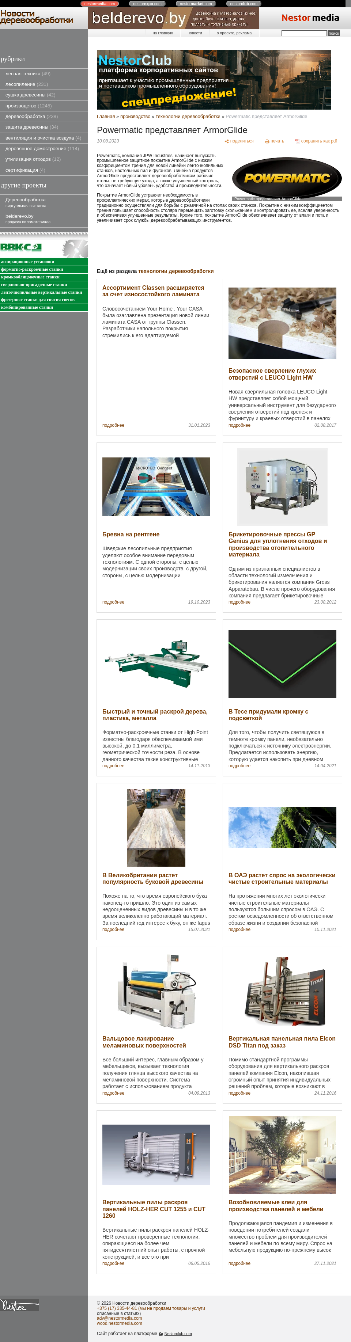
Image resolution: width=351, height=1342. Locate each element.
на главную (163, 33)
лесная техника (27, 73)
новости (195, 33)
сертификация (25, 170)
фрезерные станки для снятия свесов (38, 299)
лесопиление (26, 84)
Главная (106, 116)
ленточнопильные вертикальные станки (41, 292)
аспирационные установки (27, 261)
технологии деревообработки (188, 116)
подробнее (113, 425)
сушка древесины (30, 95)
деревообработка (31, 116)
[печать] (274, 141)
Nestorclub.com (178, 1333)
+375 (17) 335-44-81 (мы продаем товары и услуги (151, 1308)
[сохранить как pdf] (316, 141)
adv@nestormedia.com (119, 1318)
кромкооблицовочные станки (30, 277)
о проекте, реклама (234, 33)
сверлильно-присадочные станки (34, 284)
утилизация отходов (33, 159)
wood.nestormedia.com (119, 1323)
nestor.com (99, 3)
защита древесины (31, 127)
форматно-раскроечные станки (32, 269)
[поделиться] (238, 141)
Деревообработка (25, 202)
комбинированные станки (27, 307)
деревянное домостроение (42, 148)
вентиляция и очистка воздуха (43, 138)
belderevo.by (27, 218)
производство (28, 106)
